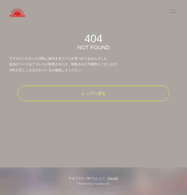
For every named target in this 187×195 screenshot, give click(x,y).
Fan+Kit (112, 178)
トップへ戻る (93, 93)
